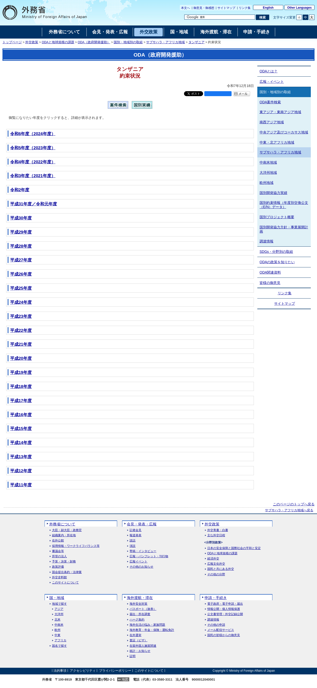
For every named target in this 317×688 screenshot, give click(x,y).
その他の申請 (216, 624)
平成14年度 (21, 442)
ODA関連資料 (270, 272)
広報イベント (138, 561)
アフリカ (60, 640)
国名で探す (59, 645)
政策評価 (58, 566)
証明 (132, 656)
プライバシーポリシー (115, 670)
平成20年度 (21, 358)
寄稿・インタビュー (143, 551)
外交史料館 (59, 577)
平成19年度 (21, 372)
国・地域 (56, 598)
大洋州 (58, 614)
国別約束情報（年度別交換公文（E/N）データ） (284, 205)
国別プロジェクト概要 (277, 217)
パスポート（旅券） (143, 609)
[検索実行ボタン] (262, 17)
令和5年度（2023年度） (32, 148)
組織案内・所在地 (64, 535)
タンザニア (196, 42)
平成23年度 (21, 316)
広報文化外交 (216, 563)
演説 (132, 546)
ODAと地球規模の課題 (58, 42)
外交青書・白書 (217, 530)
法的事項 (59, 670)
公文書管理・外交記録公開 (225, 614)
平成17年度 (21, 400)
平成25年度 (21, 288)
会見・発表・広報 (142, 524)
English (268, 7)
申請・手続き (216, 598)
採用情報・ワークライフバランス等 (76, 546)
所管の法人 (59, 556)
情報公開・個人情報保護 (223, 609)
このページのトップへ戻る (294, 504)
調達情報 (266, 241)
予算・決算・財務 (64, 561)
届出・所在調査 (140, 614)
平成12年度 (21, 471)
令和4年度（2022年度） (32, 162)
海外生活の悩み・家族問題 (147, 624)
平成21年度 (21, 344)
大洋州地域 (268, 172)
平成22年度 (21, 330)
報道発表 (135, 535)
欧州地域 (266, 183)
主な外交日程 (216, 535)
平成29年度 (21, 232)
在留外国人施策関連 (143, 645)
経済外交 (213, 558)
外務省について (62, 524)
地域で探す (59, 603)
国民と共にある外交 (220, 569)
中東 (57, 635)
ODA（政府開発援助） (94, 42)
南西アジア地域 (272, 122)
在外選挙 (135, 635)
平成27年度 (21, 260)
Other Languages (299, 7)
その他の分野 (216, 574)
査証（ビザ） (138, 640)
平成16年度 (21, 414)
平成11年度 (21, 485)
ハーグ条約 (137, 619)
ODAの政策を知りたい (277, 262)
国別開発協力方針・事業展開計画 (284, 229)
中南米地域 (268, 162)
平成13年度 (21, 456)
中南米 (58, 624)
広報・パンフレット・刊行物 (149, 556)
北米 (57, 619)
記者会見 (135, 530)
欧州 (57, 630)
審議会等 (58, 551)
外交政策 (31, 42)
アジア (58, 609)
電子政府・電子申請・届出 (225, 603)
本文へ (185, 8)
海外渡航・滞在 (140, 598)
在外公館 (58, 540)
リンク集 (245, 8)
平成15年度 (21, 428)
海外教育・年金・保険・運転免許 (152, 630)
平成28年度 (21, 246)
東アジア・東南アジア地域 (280, 112)
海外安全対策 (138, 603)
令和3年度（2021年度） (32, 175)
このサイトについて (65, 582)
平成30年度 (21, 218)
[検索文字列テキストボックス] (219, 17)
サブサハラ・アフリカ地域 (165, 42)
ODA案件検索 (270, 102)
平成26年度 (21, 274)
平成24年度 (21, 302)
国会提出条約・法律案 (67, 572)
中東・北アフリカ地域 (277, 142)
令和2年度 (19, 190)
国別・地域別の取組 (128, 42)
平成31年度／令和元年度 (33, 204)
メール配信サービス (220, 630)
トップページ (12, 42)
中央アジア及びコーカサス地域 (284, 132)
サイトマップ (226, 8)
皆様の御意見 (270, 283)
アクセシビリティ (83, 670)
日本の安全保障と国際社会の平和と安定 (234, 548)
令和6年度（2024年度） (32, 133)
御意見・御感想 (203, 8)
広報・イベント (272, 82)
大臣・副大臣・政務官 (67, 530)
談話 (132, 540)
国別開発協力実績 (273, 193)
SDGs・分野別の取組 (276, 252)
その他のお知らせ (141, 566)
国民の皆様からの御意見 (223, 635)
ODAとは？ (268, 71)
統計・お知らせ (140, 651)
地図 (125, 679)
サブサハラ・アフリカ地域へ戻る (289, 510)
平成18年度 (21, 386)
